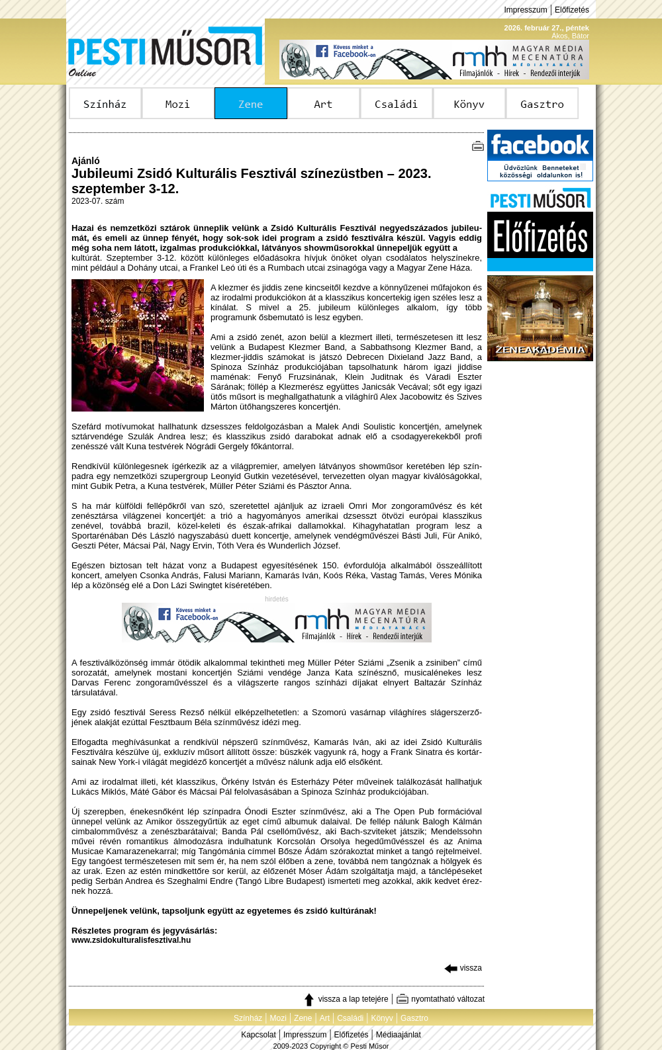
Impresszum (525, 10)
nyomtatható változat (440, 999)
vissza (463, 968)
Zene (303, 1018)
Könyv (382, 1018)
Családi (350, 1018)
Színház (248, 1018)
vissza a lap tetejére (345, 999)
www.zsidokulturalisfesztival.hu (131, 940)
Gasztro (414, 1018)
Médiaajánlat (398, 1034)
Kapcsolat (258, 1034)
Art (325, 1018)
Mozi (278, 1018)
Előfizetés (572, 10)
